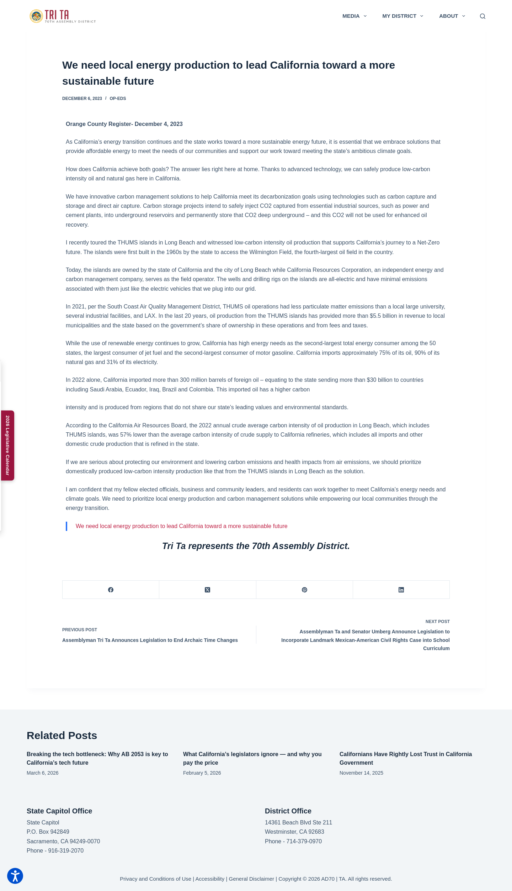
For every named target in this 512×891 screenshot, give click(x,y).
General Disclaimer (251, 879)
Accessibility (210, 879)
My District (404, 16)
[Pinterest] (304, 590)
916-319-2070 (66, 851)
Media (355, 16)
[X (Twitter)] (207, 590)
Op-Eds (118, 98)
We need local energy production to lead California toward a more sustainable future (182, 526)
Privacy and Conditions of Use (155, 879)
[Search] (482, 16)
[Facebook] (111, 590)
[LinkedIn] (401, 590)
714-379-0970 (304, 841)
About (453, 16)
